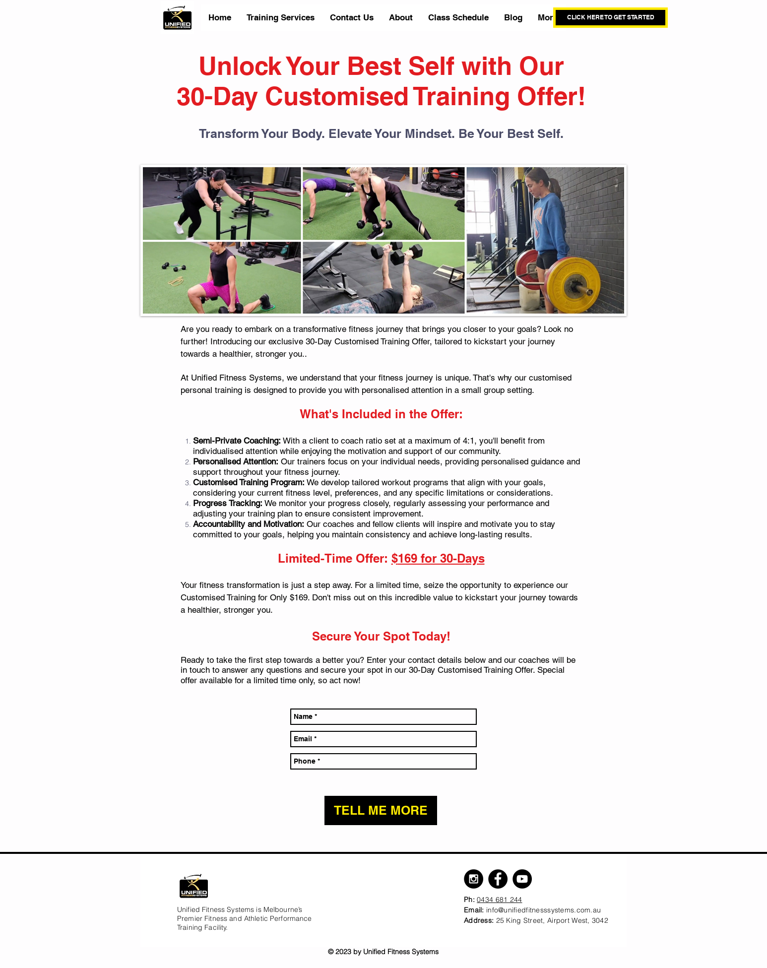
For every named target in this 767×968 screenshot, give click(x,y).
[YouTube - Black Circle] (522, 879)
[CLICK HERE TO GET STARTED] (610, 17)
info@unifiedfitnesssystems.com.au (543, 909)
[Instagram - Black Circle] (473, 879)
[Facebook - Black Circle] (498, 879)
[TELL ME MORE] (380, 810)
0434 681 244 (499, 899)
